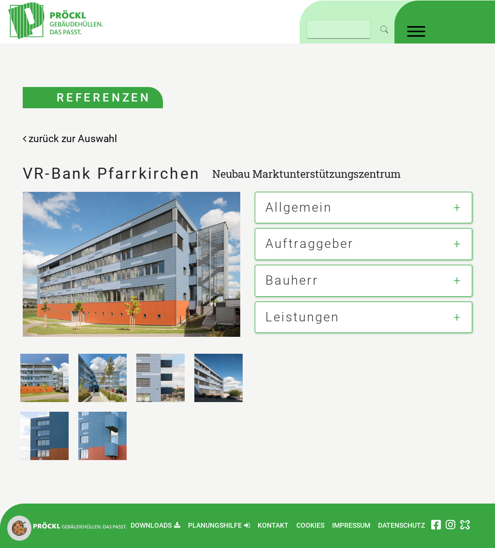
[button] (19, 527)
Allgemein (298, 207)
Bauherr (292, 280)
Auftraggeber (309, 243)
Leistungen (302, 317)
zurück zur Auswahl (70, 138)
